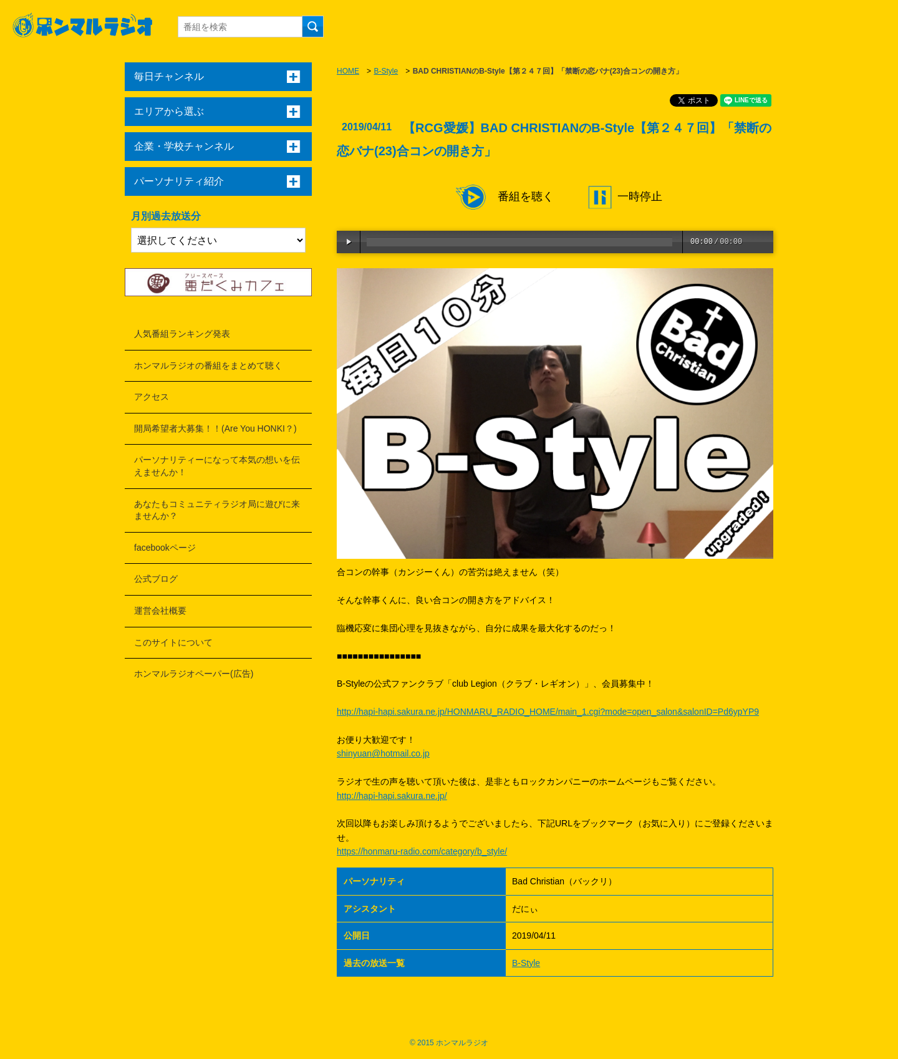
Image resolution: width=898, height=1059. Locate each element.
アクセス (151, 397)
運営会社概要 (160, 611)
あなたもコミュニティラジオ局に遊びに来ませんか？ (217, 510)
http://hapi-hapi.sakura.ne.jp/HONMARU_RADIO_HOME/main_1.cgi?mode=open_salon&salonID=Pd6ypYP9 (548, 712)
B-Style (386, 71)
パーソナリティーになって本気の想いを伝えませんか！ (217, 466)
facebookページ (165, 548)
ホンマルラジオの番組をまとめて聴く (208, 365)
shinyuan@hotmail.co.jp (383, 753)
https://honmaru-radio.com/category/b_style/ (422, 851)
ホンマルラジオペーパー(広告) (193, 674)
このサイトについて (173, 642)
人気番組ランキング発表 (182, 334)
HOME (348, 71)
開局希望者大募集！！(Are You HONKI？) (215, 428)
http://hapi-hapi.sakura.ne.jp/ (392, 796)
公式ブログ (156, 579)
